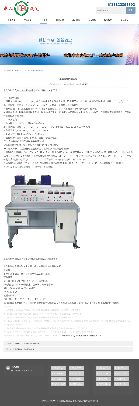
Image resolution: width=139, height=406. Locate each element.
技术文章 (44, 20)
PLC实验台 (62, 401)
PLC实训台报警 (58, 384)
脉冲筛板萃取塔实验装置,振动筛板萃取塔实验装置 (122, 379)
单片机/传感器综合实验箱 (104, 384)
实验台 (18, 90)
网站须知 (124, 20)
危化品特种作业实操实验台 (23, 349)
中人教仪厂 (84, 84)
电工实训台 (78, 401)
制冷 (12, 90)
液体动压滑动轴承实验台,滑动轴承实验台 (104, 379)
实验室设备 (70, 401)
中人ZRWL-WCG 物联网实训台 (59, 368)
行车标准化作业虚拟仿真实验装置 (26, 343)
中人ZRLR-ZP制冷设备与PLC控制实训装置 (77, 368)
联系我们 (108, 20)
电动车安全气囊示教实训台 (59, 379)
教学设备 (11, 20)
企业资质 (92, 20)
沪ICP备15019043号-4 (50, 401)
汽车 (6, 266)
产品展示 (28, 20)
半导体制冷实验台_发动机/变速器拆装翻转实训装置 (80, 336)
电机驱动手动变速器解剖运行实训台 (122, 384)
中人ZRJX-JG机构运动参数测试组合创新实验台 (104, 373)
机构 (23, 303)
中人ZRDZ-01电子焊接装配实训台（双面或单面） (122, 368)
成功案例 (76, 20)
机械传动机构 (87, 401)
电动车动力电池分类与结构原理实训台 (77, 384)
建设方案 (60, 20)
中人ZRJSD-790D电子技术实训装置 (59, 373)
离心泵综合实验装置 (77, 379)
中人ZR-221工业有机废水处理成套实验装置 (104, 368)
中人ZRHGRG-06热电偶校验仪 (77, 373)
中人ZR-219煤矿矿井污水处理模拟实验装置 (122, 373)
